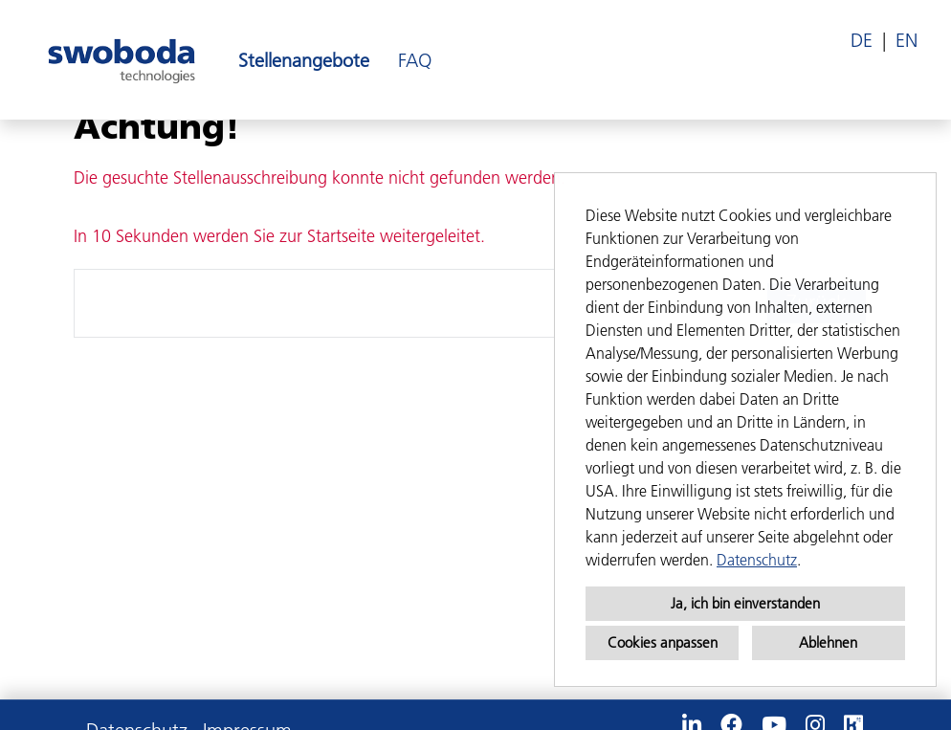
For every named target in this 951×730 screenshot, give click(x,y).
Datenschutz (757, 559)
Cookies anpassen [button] (663, 642)
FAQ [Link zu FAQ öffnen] (414, 60)
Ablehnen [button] (828, 642)
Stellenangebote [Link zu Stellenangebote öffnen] (303, 60)
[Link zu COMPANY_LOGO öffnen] (121, 60)
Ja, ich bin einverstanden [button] (745, 603)
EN (907, 40)
